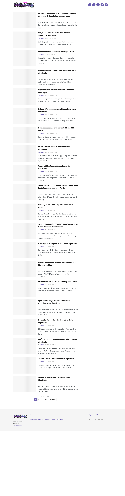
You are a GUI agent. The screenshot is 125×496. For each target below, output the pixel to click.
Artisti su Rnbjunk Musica (36, 419)
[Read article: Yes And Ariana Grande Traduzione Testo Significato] (24, 384)
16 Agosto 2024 (49, 38)
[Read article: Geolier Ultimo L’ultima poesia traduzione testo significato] (24, 77)
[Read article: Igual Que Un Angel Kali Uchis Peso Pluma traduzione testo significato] (24, 307)
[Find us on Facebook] (89, 4)
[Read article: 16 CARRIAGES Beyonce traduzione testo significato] (24, 153)
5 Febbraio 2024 (49, 191)
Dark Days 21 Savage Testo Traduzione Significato (57, 243)
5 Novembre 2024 (49, 19)
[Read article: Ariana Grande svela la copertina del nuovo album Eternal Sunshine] (24, 269)
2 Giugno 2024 (49, 54)
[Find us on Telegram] (102, 4)
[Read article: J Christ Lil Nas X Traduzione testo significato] (24, 365)
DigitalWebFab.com (17, 425)
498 (46, 399)
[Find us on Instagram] (93, 4)
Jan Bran (41, 19)
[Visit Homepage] (24, 5)
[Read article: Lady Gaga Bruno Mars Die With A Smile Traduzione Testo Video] (24, 40)
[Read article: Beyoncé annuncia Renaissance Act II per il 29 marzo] (24, 135)
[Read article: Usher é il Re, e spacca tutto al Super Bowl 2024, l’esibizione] (24, 116)
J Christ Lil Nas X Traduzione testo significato (56, 358)
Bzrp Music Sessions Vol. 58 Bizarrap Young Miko (57, 282)
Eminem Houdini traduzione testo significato (56, 51)
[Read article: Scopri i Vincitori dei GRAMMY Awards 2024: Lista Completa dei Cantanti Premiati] (24, 231)
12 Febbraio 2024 (49, 95)
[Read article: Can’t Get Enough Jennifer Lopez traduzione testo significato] (24, 346)
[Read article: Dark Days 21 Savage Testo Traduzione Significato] (24, 250)
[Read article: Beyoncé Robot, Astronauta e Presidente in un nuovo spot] (24, 96)
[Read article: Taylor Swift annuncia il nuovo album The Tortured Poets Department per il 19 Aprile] (24, 192)
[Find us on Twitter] (98, 4)
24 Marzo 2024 (49, 76)
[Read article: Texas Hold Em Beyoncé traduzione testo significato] (24, 173)
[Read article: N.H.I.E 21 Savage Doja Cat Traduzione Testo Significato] (24, 327)
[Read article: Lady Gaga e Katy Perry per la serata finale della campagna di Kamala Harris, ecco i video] (24, 20)
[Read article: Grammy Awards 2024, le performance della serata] (24, 212)
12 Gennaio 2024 (49, 246)
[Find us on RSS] (106, 4)
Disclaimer (47, 419)
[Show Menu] (111, 4)
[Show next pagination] (53, 399)
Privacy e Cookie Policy (57, 419)
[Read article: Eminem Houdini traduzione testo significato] (24, 58)
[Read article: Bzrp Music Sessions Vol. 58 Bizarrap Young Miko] (24, 288)
